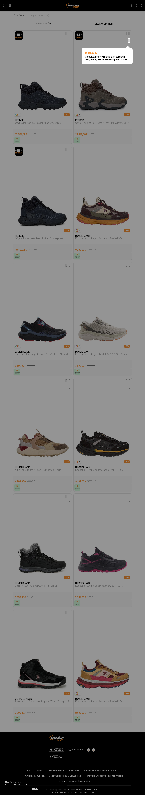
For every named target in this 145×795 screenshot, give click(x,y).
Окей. (35, 788)
